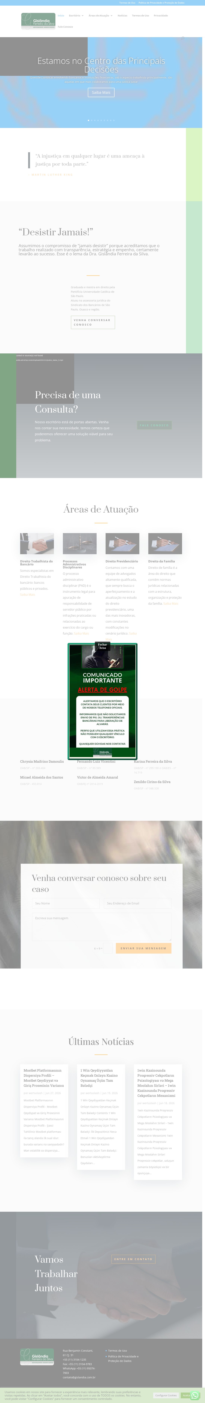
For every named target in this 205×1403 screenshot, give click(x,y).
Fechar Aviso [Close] (102, 646)
